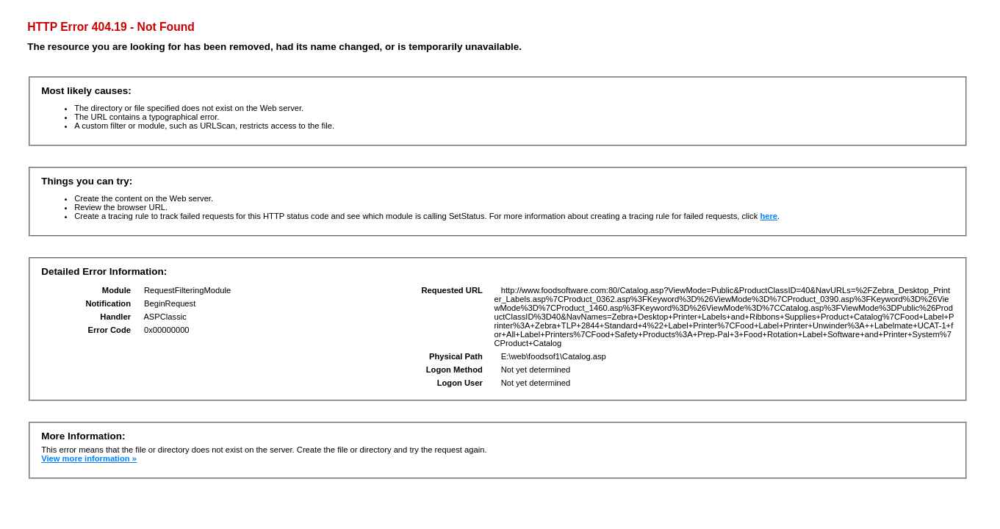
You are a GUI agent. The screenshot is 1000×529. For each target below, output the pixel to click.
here (768, 216)
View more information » (89, 458)
